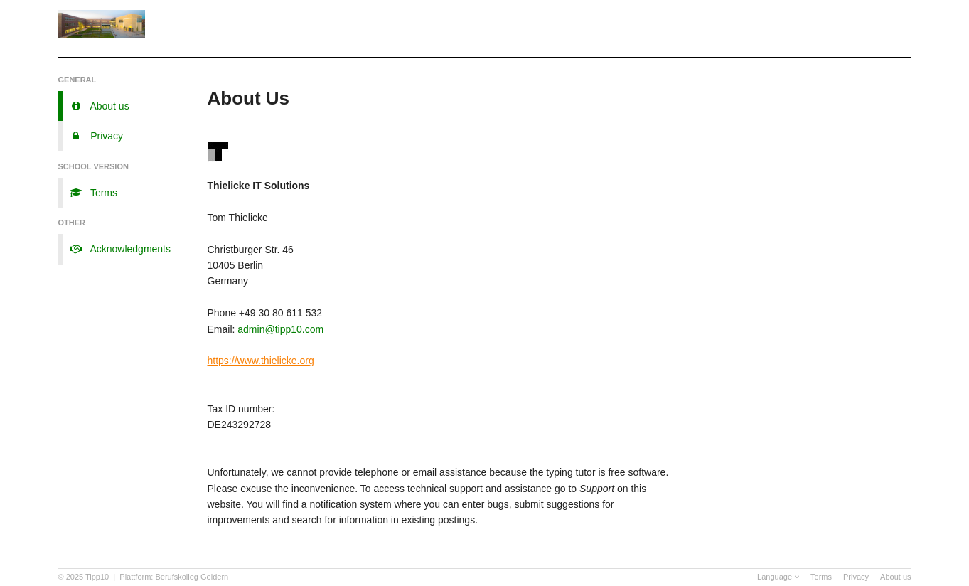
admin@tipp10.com (280, 329)
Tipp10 (97, 576)
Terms (821, 576)
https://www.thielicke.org (261, 360)
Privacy (856, 576)
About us (895, 576)
